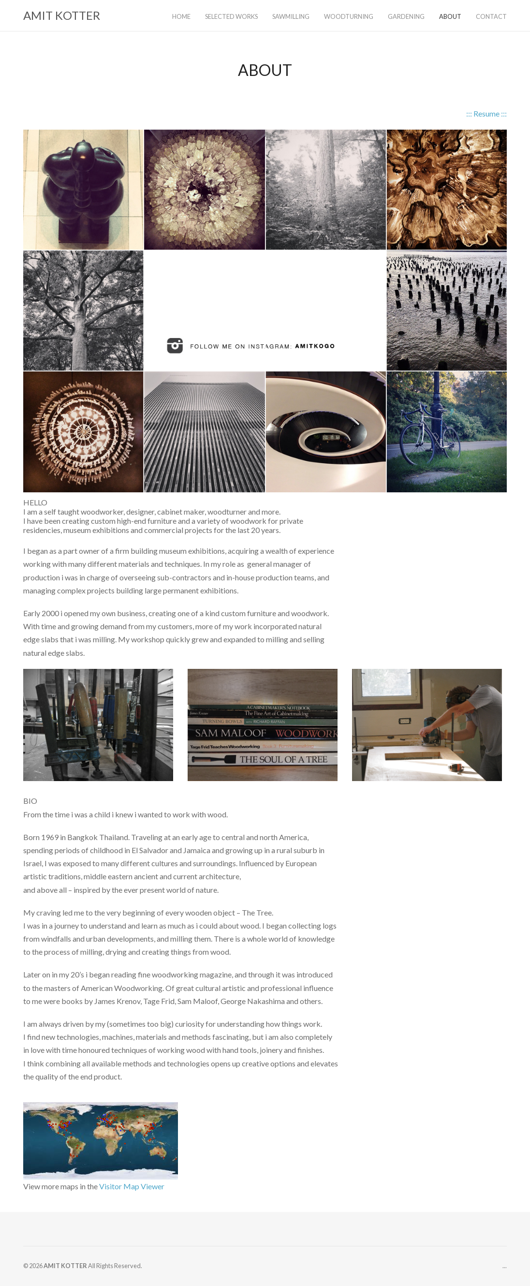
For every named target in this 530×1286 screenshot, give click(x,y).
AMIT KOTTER (61, 15)
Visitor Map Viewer (131, 1186)
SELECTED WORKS (231, 17)
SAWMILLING (290, 16)
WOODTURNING (348, 16)
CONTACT (491, 16)
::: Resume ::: (486, 113)
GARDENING (406, 17)
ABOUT (450, 16)
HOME (181, 16)
